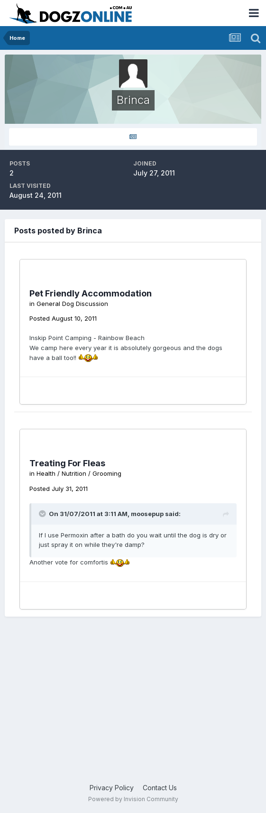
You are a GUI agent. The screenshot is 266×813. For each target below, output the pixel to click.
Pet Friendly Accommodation (90, 293)
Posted (63, 318)
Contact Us (160, 788)
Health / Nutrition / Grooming (79, 473)
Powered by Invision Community (133, 799)
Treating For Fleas (67, 463)
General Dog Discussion (72, 303)
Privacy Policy (112, 788)
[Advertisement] (133, 706)
